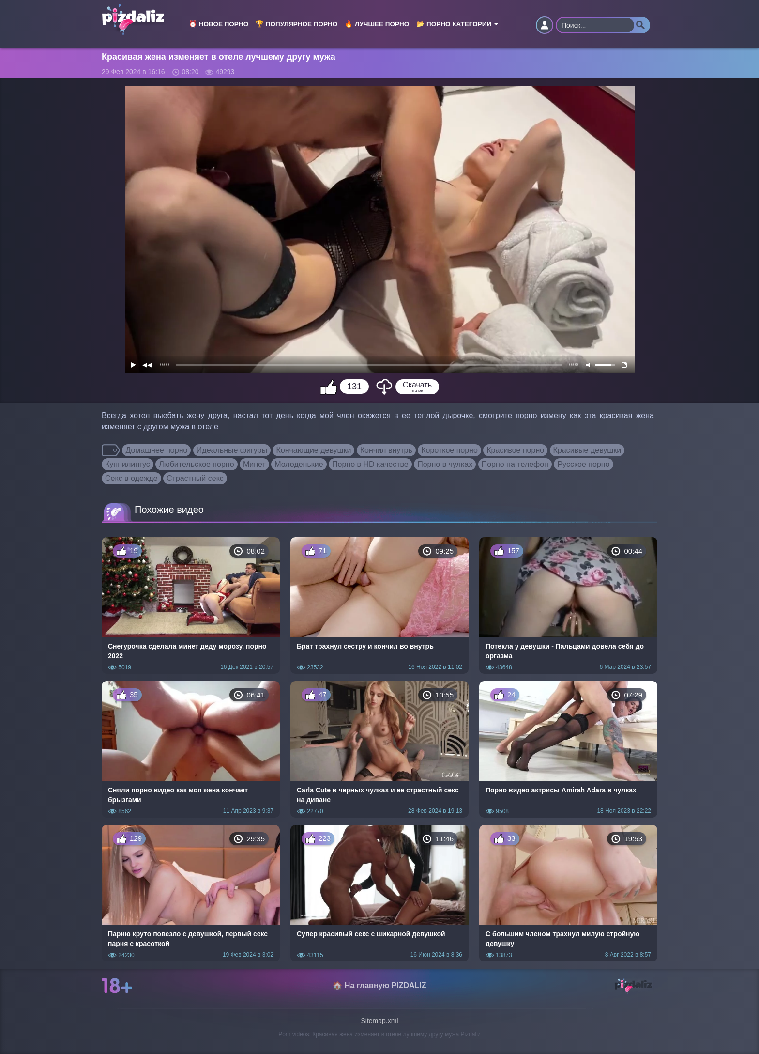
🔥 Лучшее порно (377, 24)
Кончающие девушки (313, 450)
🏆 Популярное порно (296, 24)
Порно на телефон (515, 464)
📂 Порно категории (457, 24)
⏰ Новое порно (218, 24)
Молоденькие (298, 464)
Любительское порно (196, 464)
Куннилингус (127, 464)
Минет (254, 464)
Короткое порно (449, 450)
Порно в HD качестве (370, 464)
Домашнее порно (156, 450)
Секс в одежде (131, 478)
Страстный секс (195, 478)
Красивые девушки (587, 450)
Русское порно (583, 464)
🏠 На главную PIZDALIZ (379, 985)
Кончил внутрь (386, 450)
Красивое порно (515, 450)
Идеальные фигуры (232, 450)
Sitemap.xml (379, 1020)
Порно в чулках (444, 464)
